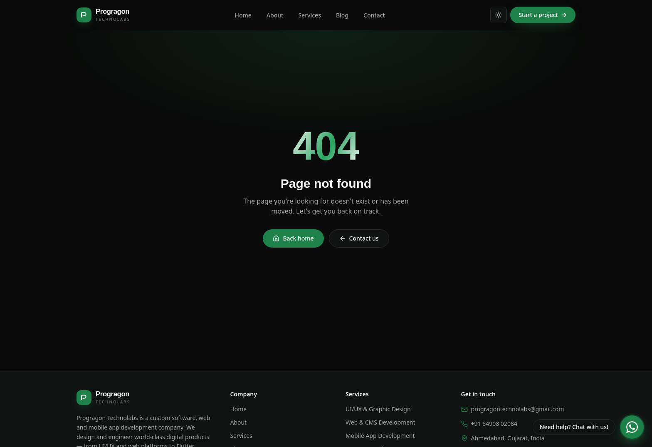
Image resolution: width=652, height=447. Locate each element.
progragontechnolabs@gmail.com (512, 409)
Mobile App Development (380, 436)
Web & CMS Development (380, 422)
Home (238, 409)
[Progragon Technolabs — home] (103, 14)
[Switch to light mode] (498, 15)
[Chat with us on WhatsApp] (588, 427)
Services (241, 436)
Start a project (543, 15)
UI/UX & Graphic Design (378, 409)
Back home (293, 238)
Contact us (359, 238)
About (238, 422)
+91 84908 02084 (489, 423)
